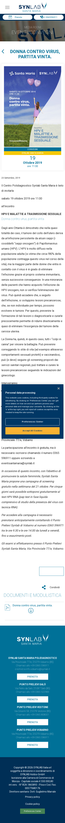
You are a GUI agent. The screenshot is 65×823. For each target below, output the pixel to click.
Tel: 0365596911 (49, 17)
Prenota (18, 17)
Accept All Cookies (32, 430)
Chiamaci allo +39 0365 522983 (32, 692)
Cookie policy (32, 804)
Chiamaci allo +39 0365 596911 (32, 665)
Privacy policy (32, 797)
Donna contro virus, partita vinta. (33, 605)
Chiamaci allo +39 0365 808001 (32, 714)
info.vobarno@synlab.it (38, 669)
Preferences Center (32, 811)
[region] (32, 411)
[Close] (58, 388)
